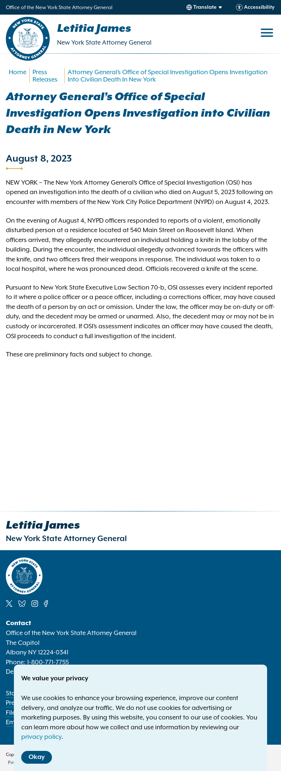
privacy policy (41, 736)
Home (17, 72)
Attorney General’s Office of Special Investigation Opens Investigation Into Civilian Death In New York (167, 75)
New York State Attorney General (104, 42)
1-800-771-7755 (48, 662)
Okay (37, 757)
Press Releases (45, 75)
